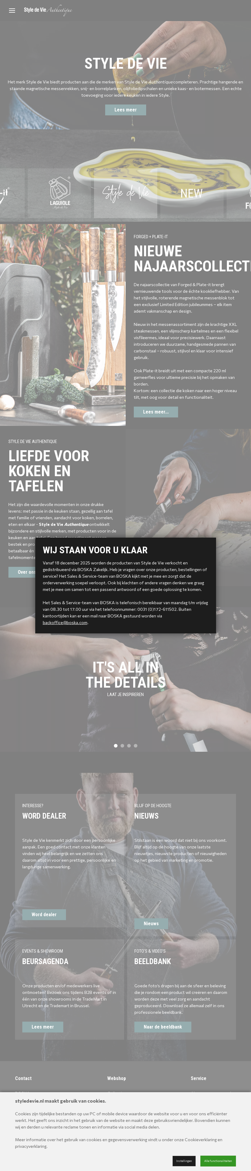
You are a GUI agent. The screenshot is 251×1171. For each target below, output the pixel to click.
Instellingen (184, 1161)
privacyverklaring (30, 1146)
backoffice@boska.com (65, 622)
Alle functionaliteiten (218, 1161)
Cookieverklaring (201, 1139)
